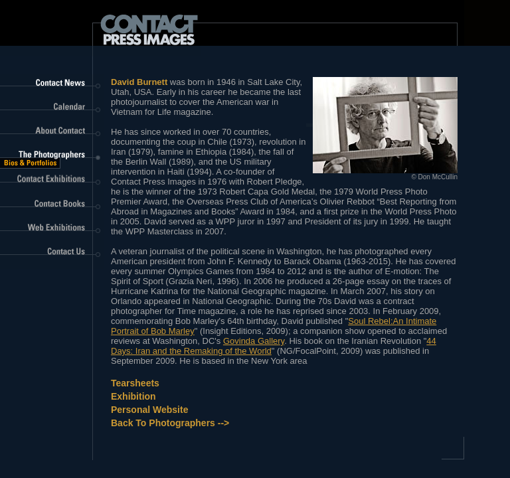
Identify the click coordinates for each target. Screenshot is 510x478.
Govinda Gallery (253, 341)
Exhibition (133, 396)
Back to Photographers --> (170, 423)
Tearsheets (135, 383)
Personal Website (149, 409)
